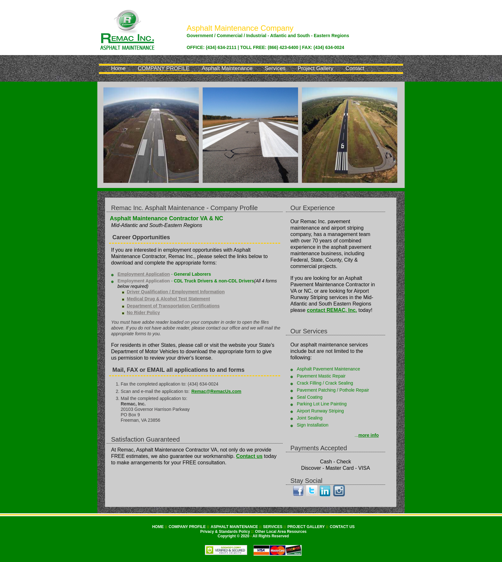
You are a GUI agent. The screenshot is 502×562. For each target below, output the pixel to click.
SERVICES (273, 527)
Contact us (249, 456)
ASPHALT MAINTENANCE (235, 527)
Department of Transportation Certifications (173, 305)
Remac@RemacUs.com (216, 391)
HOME (158, 527)
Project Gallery (315, 68)
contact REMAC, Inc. (332, 310)
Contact (354, 68)
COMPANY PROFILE (188, 527)
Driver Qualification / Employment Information (176, 291)
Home (118, 68)
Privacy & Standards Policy (225, 531)
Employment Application (143, 274)
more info (368, 435)
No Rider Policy (143, 312)
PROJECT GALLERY (306, 527)
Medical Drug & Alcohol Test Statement (168, 298)
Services (275, 68)
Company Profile (164, 68)
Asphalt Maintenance (227, 68)
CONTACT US (342, 527)
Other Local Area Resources (281, 531)
